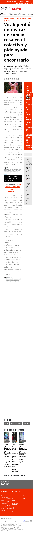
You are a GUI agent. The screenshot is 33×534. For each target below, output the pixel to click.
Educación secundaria (15, 503)
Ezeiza (15, 14)
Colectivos (24, 14)
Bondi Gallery (14, 499)
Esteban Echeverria (12, 1)
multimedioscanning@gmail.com (9, 524)
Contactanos (26, 496)
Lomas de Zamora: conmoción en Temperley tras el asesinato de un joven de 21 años (23, 454)
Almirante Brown (4, 509)
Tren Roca (19, 14)
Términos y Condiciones (6, 518)
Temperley (30, 14)
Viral (6, 423)
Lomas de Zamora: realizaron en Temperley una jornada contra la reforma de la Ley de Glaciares (7, 455)
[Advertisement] (16, 300)
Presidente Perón (10, 509)
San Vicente (28, 1)
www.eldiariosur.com (6, 521)
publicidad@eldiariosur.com (8, 525)
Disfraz (26, 423)
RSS (24, 498)
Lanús (2, 500)
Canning (21, 1)
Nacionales (4, 503)
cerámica (14, 496)
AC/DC (14, 511)
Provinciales (10, 513)
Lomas (14, 441)
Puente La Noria (16, 423)
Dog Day (13, 508)
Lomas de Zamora (24, 441)
